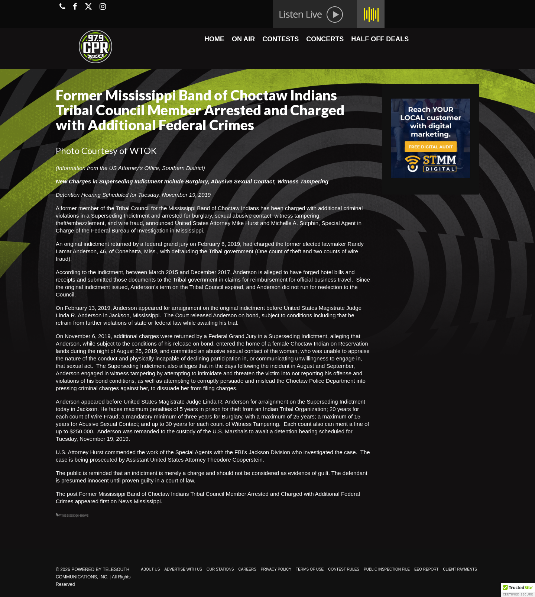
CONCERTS (325, 39)
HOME (214, 39)
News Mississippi (139, 501)
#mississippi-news (74, 515)
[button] (518, 590)
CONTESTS (280, 39)
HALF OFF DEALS (380, 39)
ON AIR (243, 39)
